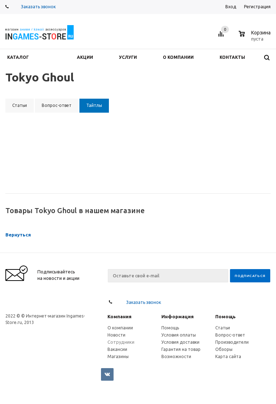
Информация (177, 316)
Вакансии (117, 349)
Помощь (225, 316)
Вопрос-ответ (230, 335)
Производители (232, 342)
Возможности (176, 356)
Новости (116, 335)
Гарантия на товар (181, 349)
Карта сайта (228, 356)
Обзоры (224, 349)
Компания (119, 316)
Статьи (222, 327)
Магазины (118, 356)
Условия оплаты (178, 335)
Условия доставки (180, 342)
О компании (120, 327)
